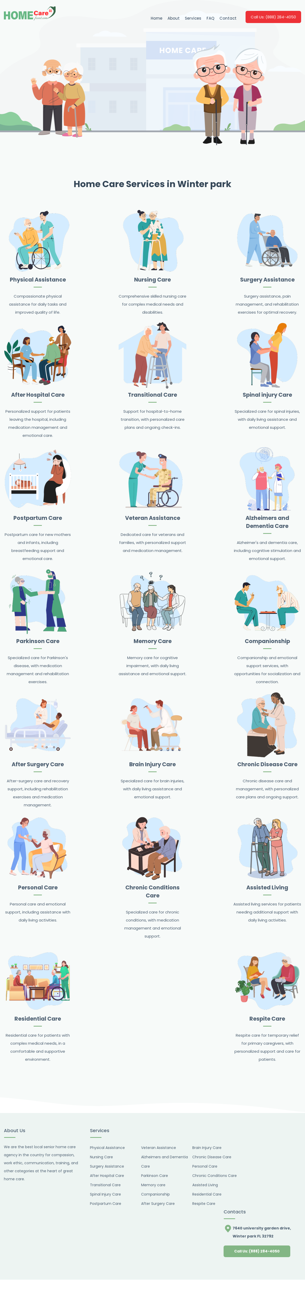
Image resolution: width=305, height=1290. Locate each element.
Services (193, 18)
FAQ (210, 18)
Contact (228, 18)
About (173, 18)
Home (156, 18)
